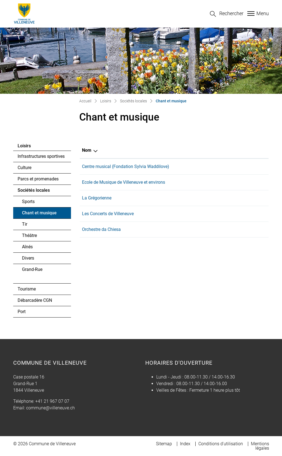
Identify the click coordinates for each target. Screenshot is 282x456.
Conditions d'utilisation (220, 443)
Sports (28, 201)
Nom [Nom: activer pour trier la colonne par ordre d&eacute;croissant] (86, 150)
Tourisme (27, 289)
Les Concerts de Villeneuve (108, 218)
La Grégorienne (96, 201)
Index (185, 443)
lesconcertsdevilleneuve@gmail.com (225, 219)
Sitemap (164, 443)
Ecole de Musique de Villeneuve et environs (123, 183)
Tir (24, 224)
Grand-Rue (32, 269)
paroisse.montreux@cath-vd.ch (220, 202)
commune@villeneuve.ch (50, 407)
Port (22, 311)
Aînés (27, 246)
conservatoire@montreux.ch (217, 167)
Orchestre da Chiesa (101, 236)
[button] (226, 14)
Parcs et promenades (38, 179)
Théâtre (29, 235)
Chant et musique (39, 214)
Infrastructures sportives (41, 156)
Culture (24, 167)
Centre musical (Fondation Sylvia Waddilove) (125, 166)
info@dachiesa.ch (207, 236)
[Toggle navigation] (257, 13)
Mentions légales (260, 446)
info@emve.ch (204, 184)
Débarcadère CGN (35, 300)
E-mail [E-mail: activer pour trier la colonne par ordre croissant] (186, 150)
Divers (28, 258)
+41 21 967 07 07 (52, 401)
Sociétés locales (34, 190)
